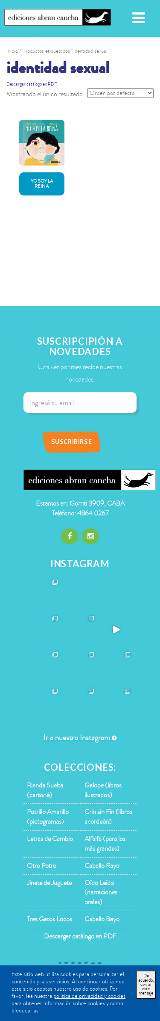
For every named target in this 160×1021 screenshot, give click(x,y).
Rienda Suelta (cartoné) (45, 790)
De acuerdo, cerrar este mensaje (146, 984)
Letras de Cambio (50, 838)
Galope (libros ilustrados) (103, 790)
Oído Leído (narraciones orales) (100, 892)
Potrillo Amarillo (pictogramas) (48, 816)
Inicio (12, 51)
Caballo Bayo (101, 919)
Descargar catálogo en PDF (31, 84)
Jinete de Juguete (49, 883)
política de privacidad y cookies (89, 996)
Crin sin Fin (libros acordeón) (108, 816)
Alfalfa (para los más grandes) (104, 843)
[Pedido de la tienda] (120, 93)
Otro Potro (41, 865)
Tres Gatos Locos (49, 919)
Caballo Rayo (101, 865)
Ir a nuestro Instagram (77, 737)
